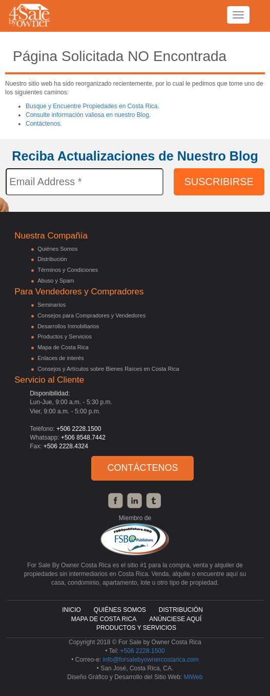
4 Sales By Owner (29, 23)
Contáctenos (142, 468)
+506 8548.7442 (83, 437)
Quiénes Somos (57, 249)
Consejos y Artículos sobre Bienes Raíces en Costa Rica (108, 369)
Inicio (71, 609)
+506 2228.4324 (66, 446)
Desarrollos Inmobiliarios (68, 326)
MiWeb (193, 677)
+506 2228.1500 (78, 428)
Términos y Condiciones (67, 270)
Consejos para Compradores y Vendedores (91, 315)
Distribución (52, 259)
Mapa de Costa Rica (63, 347)
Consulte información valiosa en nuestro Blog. (88, 114)
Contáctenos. (44, 123)
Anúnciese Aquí (175, 619)
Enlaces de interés (60, 358)
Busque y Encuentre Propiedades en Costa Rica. (92, 106)
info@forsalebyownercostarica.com (151, 659)
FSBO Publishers (135, 539)
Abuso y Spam (55, 280)
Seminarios (51, 305)
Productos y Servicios (64, 336)
